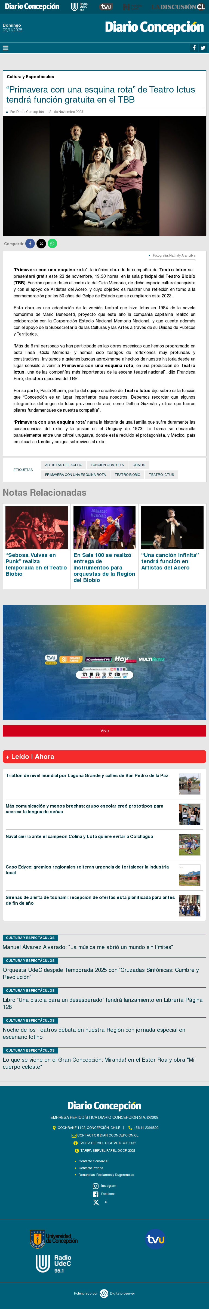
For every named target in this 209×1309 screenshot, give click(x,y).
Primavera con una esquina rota (75, 475)
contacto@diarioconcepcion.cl (108, 1135)
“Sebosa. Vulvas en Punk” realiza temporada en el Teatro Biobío (36, 564)
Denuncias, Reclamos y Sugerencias (106, 1175)
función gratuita (107, 465)
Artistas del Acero (63, 465)
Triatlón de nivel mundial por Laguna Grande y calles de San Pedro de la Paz (87, 775)
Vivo (104, 730)
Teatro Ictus (161, 475)
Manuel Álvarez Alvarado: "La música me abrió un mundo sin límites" (88, 947)
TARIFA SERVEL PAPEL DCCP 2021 (108, 1151)
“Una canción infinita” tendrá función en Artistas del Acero (169, 561)
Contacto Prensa (91, 1168)
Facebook (104, 1194)
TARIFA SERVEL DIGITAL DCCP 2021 (108, 1143)
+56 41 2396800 (146, 1128)
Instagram (104, 1186)
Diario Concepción (30, 112)
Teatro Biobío (127, 475)
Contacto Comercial (93, 1161)
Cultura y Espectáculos (30, 938)
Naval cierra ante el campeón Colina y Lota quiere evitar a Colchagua (79, 836)
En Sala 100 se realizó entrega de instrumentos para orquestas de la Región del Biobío (104, 567)
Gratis (139, 465)
